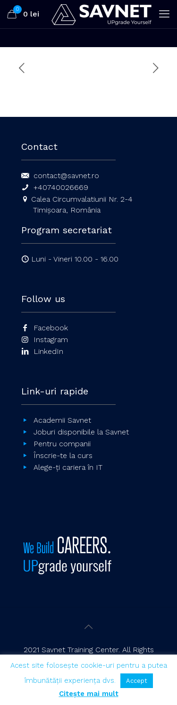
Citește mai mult (88, 693)
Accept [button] (136, 680)
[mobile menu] (164, 14)
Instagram (51, 339)
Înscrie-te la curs (63, 455)
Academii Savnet (62, 420)
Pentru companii (62, 443)
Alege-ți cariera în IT (68, 467)
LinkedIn (48, 351)
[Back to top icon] (89, 627)
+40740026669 (61, 187)
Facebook (51, 327)
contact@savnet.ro (66, 175)
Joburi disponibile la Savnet (81, 431)
